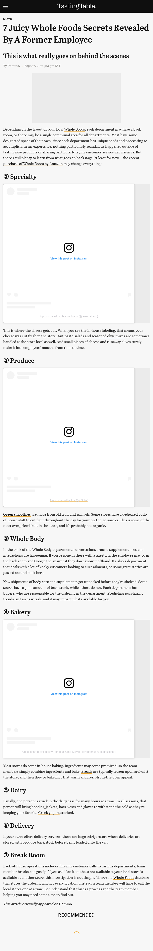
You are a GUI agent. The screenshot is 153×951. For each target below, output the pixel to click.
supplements (66, 581)
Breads (86, 771)
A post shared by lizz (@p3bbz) (69, 500)
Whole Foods (74, 129)
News (7, 19)
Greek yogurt (49, 812)
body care (41, 581)
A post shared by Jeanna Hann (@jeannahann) (69, 316)
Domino (65, 903)
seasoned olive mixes (108, 335)
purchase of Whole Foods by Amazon (33, 163)
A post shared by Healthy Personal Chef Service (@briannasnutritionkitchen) (69, 751)
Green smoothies (17, 514)
